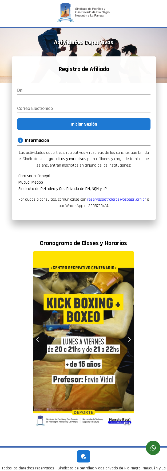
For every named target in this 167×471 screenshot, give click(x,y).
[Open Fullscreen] (127, 422)
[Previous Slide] (37, 340)
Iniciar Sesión (84, 124)
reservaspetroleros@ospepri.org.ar (117, 199)
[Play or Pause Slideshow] (40, 422)
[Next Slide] (129, 340)
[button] (83, 341)
